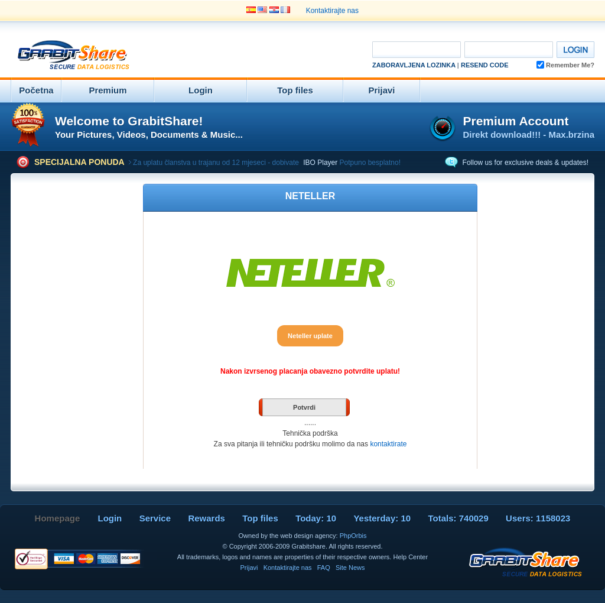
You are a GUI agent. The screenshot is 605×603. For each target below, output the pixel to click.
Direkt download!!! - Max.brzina (528, 134)
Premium (107, 90)
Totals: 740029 (458, 518)
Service (155, 518)
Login (200, 90)
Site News (350, 567)
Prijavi (381, 90)
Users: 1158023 (538, 518)
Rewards (206, 518)
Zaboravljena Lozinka (414, 65)
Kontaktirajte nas (332, 11)
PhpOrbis (353, 535)
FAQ (323, 567)
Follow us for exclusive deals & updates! (525, 162)
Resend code (485, 65)
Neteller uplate (310, 335)
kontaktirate (388, 444)
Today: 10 (315, 518)
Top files (295, 90)
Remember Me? (565, 65)
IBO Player (320, 162)
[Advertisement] (247, 55)
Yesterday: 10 (382, 518)
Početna (36, 90)
